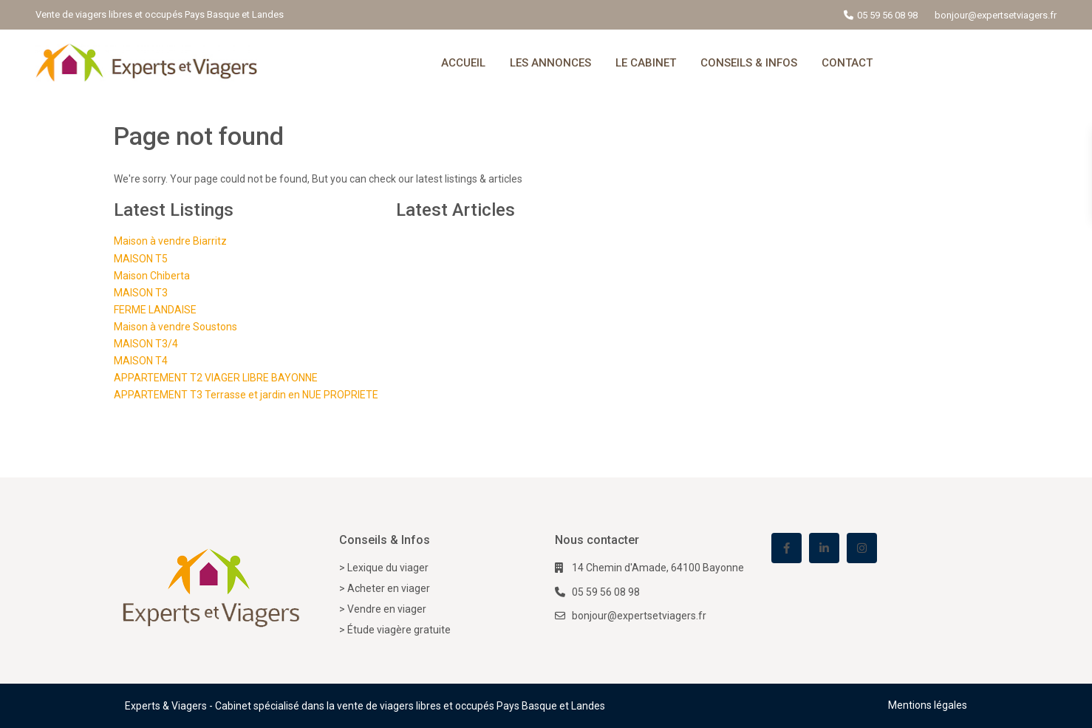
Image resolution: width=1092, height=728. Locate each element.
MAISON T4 (141, 361)
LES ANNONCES (550, 62)
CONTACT (847, 62)
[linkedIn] (824, 548)
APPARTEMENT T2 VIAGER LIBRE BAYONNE (216, 378)
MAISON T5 (141, 259)
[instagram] (862, 548)
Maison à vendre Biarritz (170, 241)
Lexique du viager (388, 568)
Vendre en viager (386, 609)
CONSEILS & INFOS (748, 62)
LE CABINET (645, 62)
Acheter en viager (388, 588)
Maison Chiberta (152, 276)
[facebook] (786, 548)
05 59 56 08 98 (887, 15)
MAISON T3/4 (146, 344)
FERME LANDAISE (155, 310)
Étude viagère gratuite (399, 630)
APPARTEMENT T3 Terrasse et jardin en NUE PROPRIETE (246, 395)
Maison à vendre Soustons (175, 327)
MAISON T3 (141, 293)
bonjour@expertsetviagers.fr (639, 616)
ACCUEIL (463, 62)
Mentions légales (927, 705)
